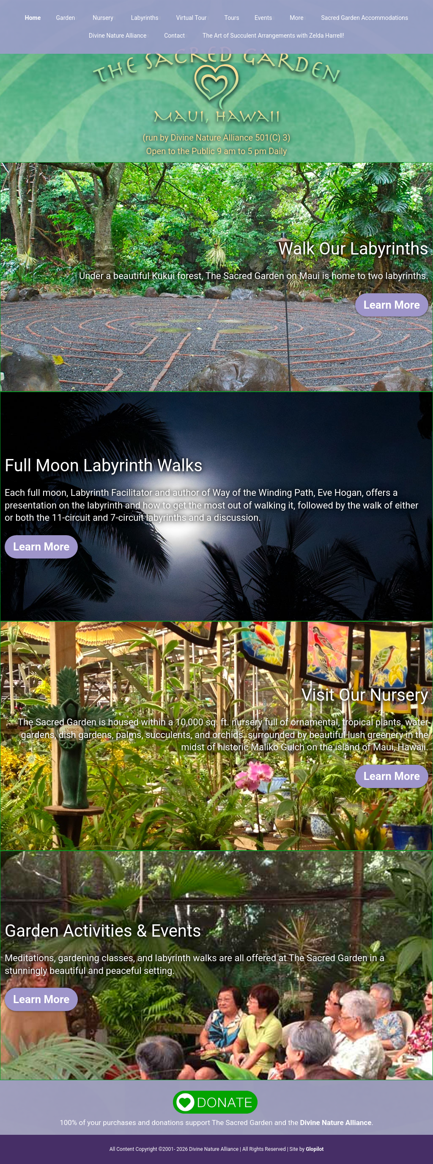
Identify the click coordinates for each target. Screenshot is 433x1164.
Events (263, 17)
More (296, 17)
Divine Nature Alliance (117, 35)
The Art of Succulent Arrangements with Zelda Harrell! (273, 35)
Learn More (392, 304)
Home (33, 17)
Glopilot (314, 1149)
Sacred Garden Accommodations (364, 17)
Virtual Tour (191, 17)
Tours (231, 17)
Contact (174, 35)
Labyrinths (145, 17)
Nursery (103, 17)
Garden (65, 17)
